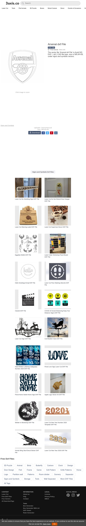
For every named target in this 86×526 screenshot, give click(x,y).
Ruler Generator (28, 513)
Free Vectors (6, 499)
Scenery (57, 474)
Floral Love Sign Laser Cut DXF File (56, 367)
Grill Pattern (51, 470)
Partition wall (18, 474)
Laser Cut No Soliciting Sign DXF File (27, 199)
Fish (20, 470)
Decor (62, 8)
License (47, 494)
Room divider (44, 474)
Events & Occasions (74, 8)
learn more (47, 524)
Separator (69, 474)
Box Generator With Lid (31, 508)
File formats (22, 8)
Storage (27, 479)
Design (70, 465)
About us (26, 494)
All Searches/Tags (8, 501)
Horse (78, 470)
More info (62, 50)
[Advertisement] (43, 26)
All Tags (7, 483)
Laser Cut (5, 8)
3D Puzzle (33, 8)
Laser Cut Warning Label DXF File (26, 227)
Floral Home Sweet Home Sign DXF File (28, 394)
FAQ (24, 496)
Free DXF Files (7, 496)
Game (39, 470)
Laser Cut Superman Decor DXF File (56, 227)
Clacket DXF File (20, 311)
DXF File (51, 47)
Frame (29, 470)
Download (34, 133)
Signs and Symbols (7, 125)
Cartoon (50, 465)
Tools (13, 8)
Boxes (42, 8)
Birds (29, 465)
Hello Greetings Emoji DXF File (25, 283)
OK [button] (54, 524)
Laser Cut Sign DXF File (23, 339)
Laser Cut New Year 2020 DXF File (56, 450)
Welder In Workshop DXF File (24, 422)
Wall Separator (50, 479)
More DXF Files (66, 479)
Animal (19, 465)
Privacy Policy (50, 496)
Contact (26, 499)
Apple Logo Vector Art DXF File (55, 394)
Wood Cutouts (52, 8)
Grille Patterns (66, 470)
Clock (60, 465)
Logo (6, 474)
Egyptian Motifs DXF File (23, 255)
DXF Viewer (27, 510)
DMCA (47, 499)
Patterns (31, 474)
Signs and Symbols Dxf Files (43, 172)
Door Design (9, 470)
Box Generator (28, 506)
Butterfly (39, 465)
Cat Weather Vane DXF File (53, 339)
